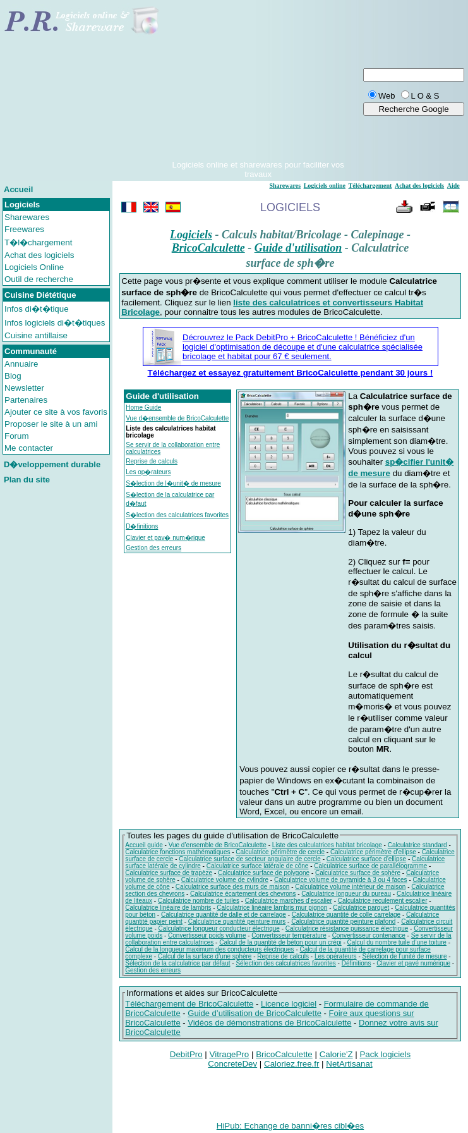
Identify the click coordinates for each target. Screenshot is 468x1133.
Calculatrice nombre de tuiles (198, 900)
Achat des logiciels (39, 255)
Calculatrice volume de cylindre (224, 879)
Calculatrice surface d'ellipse (366, 858)
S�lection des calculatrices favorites (177, 514)
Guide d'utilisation (298, 248)
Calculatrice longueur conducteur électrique (219, 928)
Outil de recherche (38, 279)
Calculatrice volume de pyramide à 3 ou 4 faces (340, 879)
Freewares (24, 229)
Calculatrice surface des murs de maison (233, 886)
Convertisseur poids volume (207, 935)
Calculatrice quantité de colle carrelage (346, 914)
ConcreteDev (232, 1064)
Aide (453, 185)
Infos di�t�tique (36, 309)
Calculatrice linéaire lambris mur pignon (272, 907)
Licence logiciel (288, 1003)
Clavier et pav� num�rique (165, 537)
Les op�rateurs (148, 472)
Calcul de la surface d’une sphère (204, 956)
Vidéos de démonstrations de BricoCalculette (269, 1022)
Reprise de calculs (151, 461)
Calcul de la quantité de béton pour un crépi (280, 942)
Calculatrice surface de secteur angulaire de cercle (250, 858)
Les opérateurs (336, 956)
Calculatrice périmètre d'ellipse (373, 851)
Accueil (18, 189)
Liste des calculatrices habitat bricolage (327, 845)
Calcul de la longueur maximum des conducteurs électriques (209, 949)
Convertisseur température (288, 935)
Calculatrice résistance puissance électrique (347, 928)
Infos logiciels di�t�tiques (54, 323)
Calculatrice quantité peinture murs (237, 921)
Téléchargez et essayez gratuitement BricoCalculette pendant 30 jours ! (290, 372)
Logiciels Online (34, 267)
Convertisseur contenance (368, 935)
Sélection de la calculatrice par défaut (177, 963)
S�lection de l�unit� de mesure (173, 483)
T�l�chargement (38, 242)
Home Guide (143, 407)
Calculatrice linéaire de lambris (168, 907)
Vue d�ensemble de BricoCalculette (177, 418)
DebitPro (186, 1054)
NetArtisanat (349, 1064)
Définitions (356, 963)
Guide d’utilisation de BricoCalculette (254, 1013)
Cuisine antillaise (36, 335)
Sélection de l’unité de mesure (405, 956)
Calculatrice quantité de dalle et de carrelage (223, 914)
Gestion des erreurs (153, 547)
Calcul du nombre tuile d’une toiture (397, 942)
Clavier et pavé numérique (413, 963)
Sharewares (26, 217)
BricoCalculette (208, 248)
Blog (12, 376)
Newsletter (24, 388)
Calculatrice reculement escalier (383, 900)
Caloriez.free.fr (291, 1064)
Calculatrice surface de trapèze (168, 872)
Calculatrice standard (417, 845)
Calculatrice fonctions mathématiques (177, 851)
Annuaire (21, 364)
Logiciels (191, 234)
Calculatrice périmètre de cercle (280, 851)
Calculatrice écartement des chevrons (243, 893)
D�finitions (142, 526)
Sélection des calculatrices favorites (285, 963)
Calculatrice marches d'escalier (288, 900)
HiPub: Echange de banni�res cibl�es (290, 1125)
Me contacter (28, 448)
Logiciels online (324, 185)
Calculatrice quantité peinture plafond (343, 921)
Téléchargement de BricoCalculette (189, 1003)
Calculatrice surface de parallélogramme (370, 865)
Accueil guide (143, 845)
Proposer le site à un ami (50, 424)
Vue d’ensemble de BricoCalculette (218, 845)
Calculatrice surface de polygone (263, 872)
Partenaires (25, 400)
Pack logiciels (385, 1054)
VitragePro (229, 1054)
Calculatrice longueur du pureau (346, 893)
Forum (16, 436)
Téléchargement (370, 185)
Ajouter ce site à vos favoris (55, 412)
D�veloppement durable (52, 464)
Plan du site (27, 479)
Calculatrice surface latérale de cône (258, 865)
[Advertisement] (258, 81)
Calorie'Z (336, 1054)
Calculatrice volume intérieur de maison (350, 886)
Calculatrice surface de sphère (357, 872)
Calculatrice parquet (361, 907)
